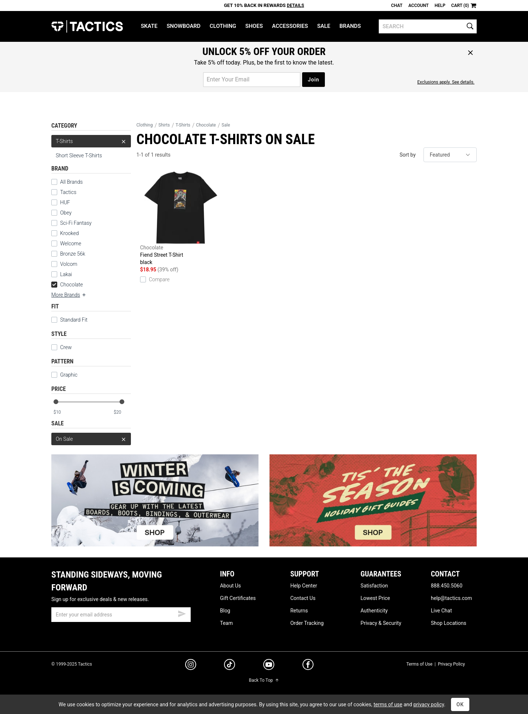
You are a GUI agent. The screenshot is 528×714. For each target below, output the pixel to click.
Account (418, 5)
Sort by (408, 155)
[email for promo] (251, 79)
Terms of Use (419, 664)
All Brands (71, 182)
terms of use (388, 704)
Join (313, 80)
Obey (66, 213)
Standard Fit (69, 320)
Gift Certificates (238, 598)
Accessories (290, 26)
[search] (428, 26)
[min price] (62, 412)
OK (460, 704)
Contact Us (303, 598)
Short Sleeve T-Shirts (79, 155)
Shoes (254, 26)
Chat (397, 5)
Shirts (164, 125)
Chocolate (67, 285)
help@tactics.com (451, 598)
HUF (65, 202)
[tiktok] (229, 665)
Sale (323, 26)
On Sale (91, 439)
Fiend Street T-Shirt (180, 219)
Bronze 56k (72, 254)
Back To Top (264, 680)
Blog (225, 611)
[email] (121, 614)
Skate (149, 26)
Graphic (64, 375)
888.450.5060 (446, 586)
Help (439, 5)
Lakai (66, 274)
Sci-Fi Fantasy (76, 223)
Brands (350, 26)
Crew (61, 347)
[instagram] (190, 665)
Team (226, 623)
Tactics (87, 26)
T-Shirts (91, 141)
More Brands (69, 295)
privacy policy (428, 704)
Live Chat (441, 611)
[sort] (450, 154)
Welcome (70, 243)
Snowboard (183, 26)
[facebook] (308, 666)
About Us (230, 586)
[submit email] (181, 612)
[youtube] (268, 666)
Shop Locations (448, 623)
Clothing (223, 26)
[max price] (122, 412)
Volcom (68, 264)
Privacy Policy (451, 664)
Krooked (69, 233)
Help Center (303, 586)
